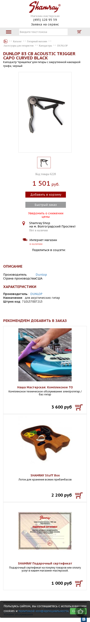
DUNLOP (36, 294)
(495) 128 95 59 (45, 20)
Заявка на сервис (45, 24)
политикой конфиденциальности (43, 611)
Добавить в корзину (45, 195)
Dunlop (41, 275)
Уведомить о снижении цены (45, 215)
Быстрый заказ (46, 205)
